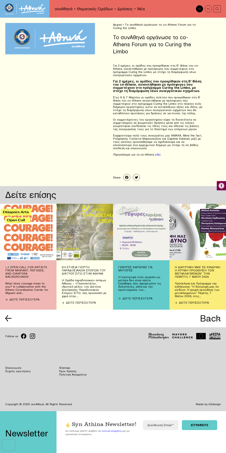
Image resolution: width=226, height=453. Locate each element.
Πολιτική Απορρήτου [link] (73, 374)
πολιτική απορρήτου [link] (111, 429)
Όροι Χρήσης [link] (68, 370)
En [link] (208, 9)
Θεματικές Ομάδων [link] (95, 8)
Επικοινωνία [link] (13, 367)
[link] (221, 185)
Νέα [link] (141, 8)
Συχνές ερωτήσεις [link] (18, 370)
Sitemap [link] (64, 367)
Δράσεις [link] (125, 8)
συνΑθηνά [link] (64, 8)
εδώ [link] (157, 154)
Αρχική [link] (117, 24)
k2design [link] (215, 403)
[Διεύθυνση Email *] (160, 424)
